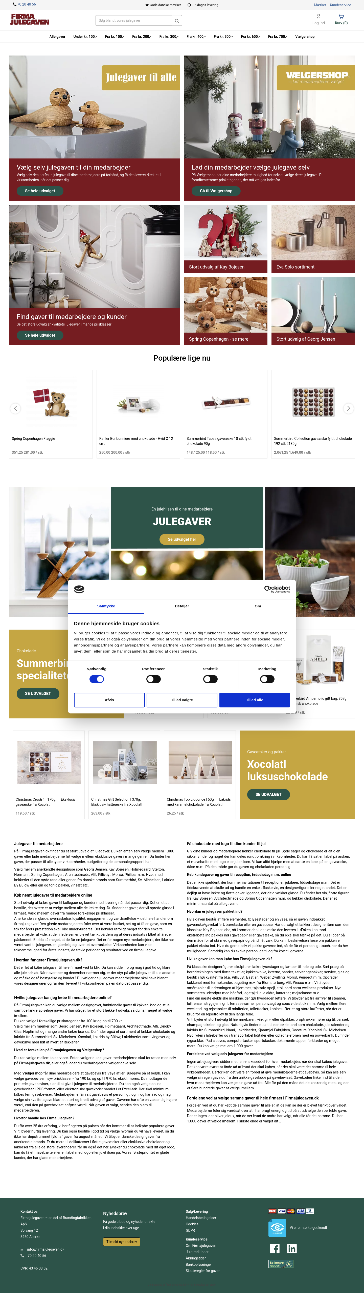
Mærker (320, 5)
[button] (177, 20)
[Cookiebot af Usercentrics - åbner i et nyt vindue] (268, 589)
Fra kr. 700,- (277, 37)
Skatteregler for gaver (203, 1271)
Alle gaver (57, 37)
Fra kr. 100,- (114, 37)
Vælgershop (304, 37)
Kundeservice (340, 5)
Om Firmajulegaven (201, 1246)
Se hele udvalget (40, 190)
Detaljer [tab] (182, 606)
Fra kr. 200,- (141, 37)
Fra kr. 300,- (169, 37)
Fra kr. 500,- (223, 37)
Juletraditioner (197, 1252)
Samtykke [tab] (106, 606)
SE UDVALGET (38, 693)
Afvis (109, 700)
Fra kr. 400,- (196, 37)
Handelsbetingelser (201, 1218)
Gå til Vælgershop (216, 190)
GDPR (190, 1230)
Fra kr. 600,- (250, 37)
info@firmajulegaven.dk (45, 1249)
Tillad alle (254, 700)
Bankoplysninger (199, 1264)
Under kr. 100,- (85, 37)
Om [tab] (258, 606)
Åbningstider (196, 1258)
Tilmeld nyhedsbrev (121, 1242)
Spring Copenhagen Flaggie (33, 439)
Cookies (192, 1224)
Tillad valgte (182, 700)
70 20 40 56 (26, 4)
